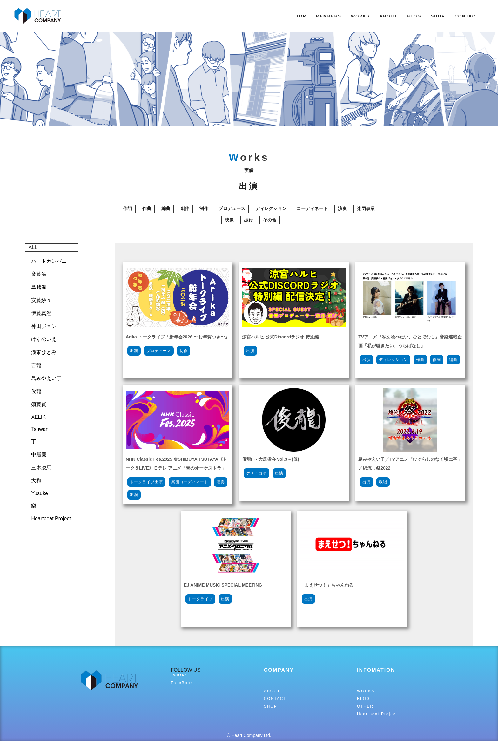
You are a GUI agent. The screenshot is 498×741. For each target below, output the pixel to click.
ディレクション (270, 208)
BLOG (414, 16)
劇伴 (184, 208)
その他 (269, 219)
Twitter (178, 675)
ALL (32, 247)
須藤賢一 (41, 404)
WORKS (360, 16)
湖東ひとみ (44, 352)
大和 (36, 480)
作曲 (146, 208)
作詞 (127, 208)
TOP (301, 16)
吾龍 (36, 365)
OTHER (365, 706)
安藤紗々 (41, 300)
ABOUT (388, 16)
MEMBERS (328, 16)
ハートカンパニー (51, 261)
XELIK (38, 417)
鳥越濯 (38, 287)
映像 (229, 219)
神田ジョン (44, 326)
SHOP (438, 16)
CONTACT (466, 16)
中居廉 (38, 454)
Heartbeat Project (51, 518)
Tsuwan (39, 429)
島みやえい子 (46, 378)
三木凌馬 (41, 467)
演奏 (342, 208)
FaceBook (182, 683)
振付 (248, 219)
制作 (203, 208)
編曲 (165, 208)
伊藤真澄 (41, 313)
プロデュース (232, 208)
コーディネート (312, 208)
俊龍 (36, 391)
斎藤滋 (38, 274)
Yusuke (39, 493)
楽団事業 (366, 208)
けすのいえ (44, 339)
